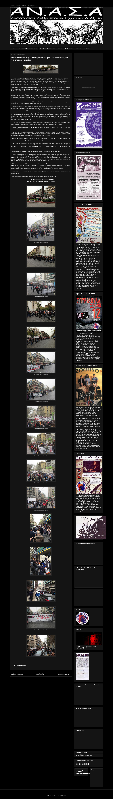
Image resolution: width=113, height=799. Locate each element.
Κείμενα (60, 48)
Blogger (64, 795)
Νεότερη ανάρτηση (17, 674)
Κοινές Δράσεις (69, 48)
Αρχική (13, 48)
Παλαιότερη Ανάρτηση (63, 674)
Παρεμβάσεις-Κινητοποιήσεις (47, 48)
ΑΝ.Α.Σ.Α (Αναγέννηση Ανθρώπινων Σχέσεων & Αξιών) (23, 5)
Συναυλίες (78, 48)
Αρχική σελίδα (40, 674)
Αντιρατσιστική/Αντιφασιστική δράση (27, 48)
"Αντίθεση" (86, 48)
